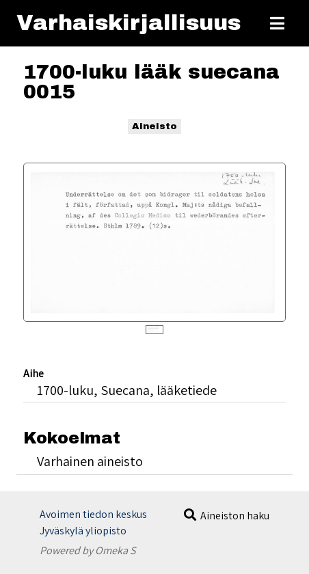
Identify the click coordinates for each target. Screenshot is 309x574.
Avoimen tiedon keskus (93, 514)
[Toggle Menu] (277, 23)
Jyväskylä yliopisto (83, 530)
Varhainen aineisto (90, 461)
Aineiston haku (234, 515)
